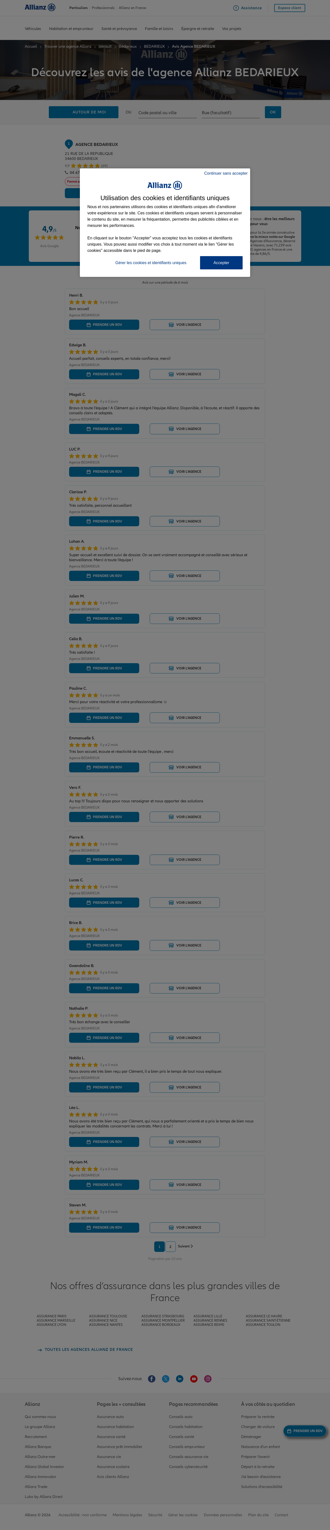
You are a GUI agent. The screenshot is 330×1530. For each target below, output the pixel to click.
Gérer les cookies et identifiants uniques (151, 263)
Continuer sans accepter (226, 173)
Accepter (221, 263)
